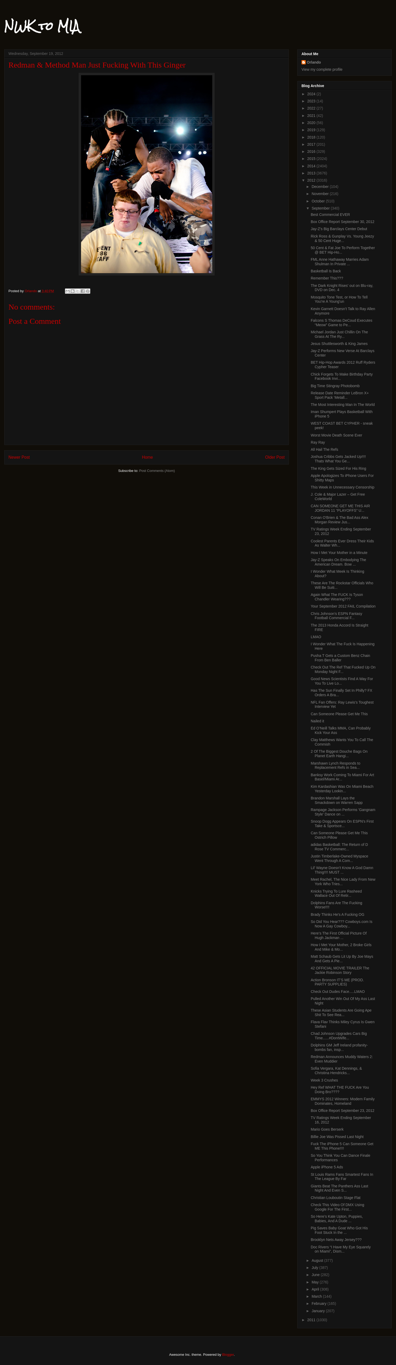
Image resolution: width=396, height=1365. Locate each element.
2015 (312, 159)
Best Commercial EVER (330, 214)
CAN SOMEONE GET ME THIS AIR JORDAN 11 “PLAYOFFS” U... (340, 508)
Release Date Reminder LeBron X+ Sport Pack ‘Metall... (340, 395)
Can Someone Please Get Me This (339, 714)
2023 (312, 101)
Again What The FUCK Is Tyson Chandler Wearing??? (337, 597)
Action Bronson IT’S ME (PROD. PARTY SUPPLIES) (337, 982)
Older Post (275, 457)
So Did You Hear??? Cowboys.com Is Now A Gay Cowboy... (341, 924)
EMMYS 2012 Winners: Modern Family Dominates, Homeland (343, 1101)
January (319, 1311)
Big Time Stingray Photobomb (335, 386)
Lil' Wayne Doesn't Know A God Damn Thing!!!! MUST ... (342, 870)
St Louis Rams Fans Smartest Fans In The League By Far (342, 1176)
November (320, 194)
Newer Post (19, 457)
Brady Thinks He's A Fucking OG (337, 914)
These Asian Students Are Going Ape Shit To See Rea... (341, 1012)
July (315, 1268)
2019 (312, 130)
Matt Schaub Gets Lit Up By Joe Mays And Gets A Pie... (342, 958)
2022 (312, 108)
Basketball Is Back (326, 271)
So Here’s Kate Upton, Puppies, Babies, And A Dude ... (337, 1218)
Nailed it (317, 721)
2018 (312, 137)
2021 (312, 115)
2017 (312, 144)
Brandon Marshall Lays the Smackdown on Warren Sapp (337, 800)
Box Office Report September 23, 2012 (342, 1110)
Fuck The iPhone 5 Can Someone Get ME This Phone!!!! (342, 1146)
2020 (312, 123)
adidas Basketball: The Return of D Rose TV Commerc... (339, 846)
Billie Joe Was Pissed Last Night (337, 1137)
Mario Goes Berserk (327, 1129)
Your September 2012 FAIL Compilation (343, 606)
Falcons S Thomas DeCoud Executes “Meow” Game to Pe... (341, 322)
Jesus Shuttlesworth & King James (339, 344)
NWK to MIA (41, 26)
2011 (312, 1320)
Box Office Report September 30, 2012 (342, 222)
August (318, 1260)
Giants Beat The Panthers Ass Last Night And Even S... (339, 1188)
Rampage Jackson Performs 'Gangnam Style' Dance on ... (343, 812)
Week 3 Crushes (324, 1080)
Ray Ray (318, 442)
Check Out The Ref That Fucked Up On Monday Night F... (343, 669)
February (319, 1303)
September (321, 208)
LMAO (316, 637)
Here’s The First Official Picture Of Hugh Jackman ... (339, 935)
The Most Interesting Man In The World (343, 404)
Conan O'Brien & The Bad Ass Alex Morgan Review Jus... (339, 519)
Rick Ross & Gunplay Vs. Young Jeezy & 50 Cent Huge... (342, 238)
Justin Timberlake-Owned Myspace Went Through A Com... (339, 858)
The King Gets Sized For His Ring (338, 468)
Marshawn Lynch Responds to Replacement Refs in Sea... (335, 765)
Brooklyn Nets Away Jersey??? (336, 1240)
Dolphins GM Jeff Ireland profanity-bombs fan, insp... (339, 1047)
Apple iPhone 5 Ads (327, 1167)
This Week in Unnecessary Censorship (342, 487)
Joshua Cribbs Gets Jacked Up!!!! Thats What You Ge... (338, 458)
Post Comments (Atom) (157, 471)
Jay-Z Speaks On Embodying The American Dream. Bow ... (338, 562)
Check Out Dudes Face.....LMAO (338, 991)
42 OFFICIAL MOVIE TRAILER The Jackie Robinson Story (340, 970)
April (316, 1289)
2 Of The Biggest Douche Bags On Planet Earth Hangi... (339, 753)
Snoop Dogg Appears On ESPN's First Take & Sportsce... (342, 823)
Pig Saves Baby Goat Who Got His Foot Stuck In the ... (339, 1230)
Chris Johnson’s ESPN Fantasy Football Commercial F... (336, 616)
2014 (312, 166)
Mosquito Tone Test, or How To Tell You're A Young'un (339, 299)
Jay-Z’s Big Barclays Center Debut (339, 229)
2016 (312, 151)
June (316, 1275)
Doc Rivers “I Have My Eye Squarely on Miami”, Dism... (341, 1249)
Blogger (228, 1355)
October (319, 201)
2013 (312, 173)
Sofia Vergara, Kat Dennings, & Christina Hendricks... (336, 1070)
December (320, 186)
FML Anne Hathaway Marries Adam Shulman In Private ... (340, 261)
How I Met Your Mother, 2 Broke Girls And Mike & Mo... (341, 947)
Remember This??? (327, 278)
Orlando (314, 62)
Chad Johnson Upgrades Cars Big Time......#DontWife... (339, 1035)
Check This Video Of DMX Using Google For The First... (337, 1207)
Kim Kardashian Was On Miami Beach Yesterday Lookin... (342, 788)
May (315, 1282)
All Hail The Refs (324, 449)
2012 (312, 180)
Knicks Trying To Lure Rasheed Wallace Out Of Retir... (336, 893)
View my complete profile (321, 69)
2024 (312, 94)
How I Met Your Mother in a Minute (339, 553)
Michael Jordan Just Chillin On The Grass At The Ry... (339, 334)
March (317, 1296)
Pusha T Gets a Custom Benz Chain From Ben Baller (340, 657)
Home (147, 457)
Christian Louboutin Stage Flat (335, 1198)
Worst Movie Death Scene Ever (336, 435)
